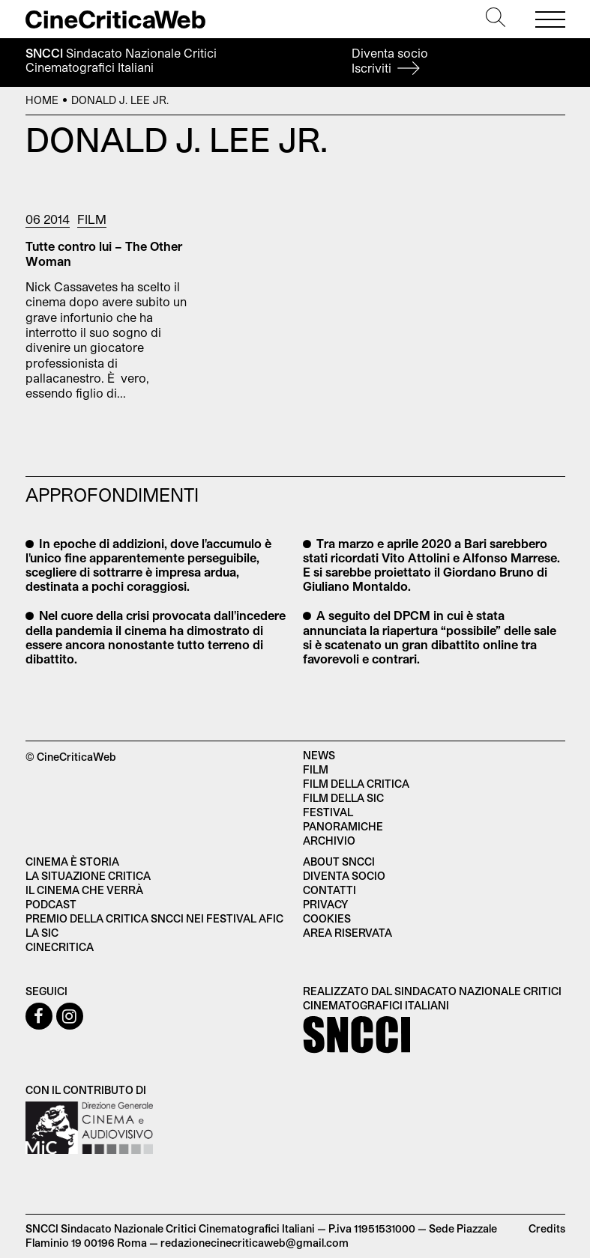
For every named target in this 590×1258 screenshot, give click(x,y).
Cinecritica (59, 947)
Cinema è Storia (72, 861)
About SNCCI (339, 861)
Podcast (50, 904)
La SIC (41, 932)
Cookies (327, 918)
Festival (328, 812)
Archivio (329, 840)
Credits (547, 1228)
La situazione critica (88, 875)
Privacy (325, 904)
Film (91, 219)
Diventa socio (390, 60)
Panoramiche (343, 826)
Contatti (329, 890)
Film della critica (356, 783)
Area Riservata (347, 932)
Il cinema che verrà (84, 890)
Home (41, 100)
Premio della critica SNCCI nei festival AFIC (154, 918)
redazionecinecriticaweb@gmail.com (254, 1242)
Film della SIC (343, 797)
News (319, 755)
